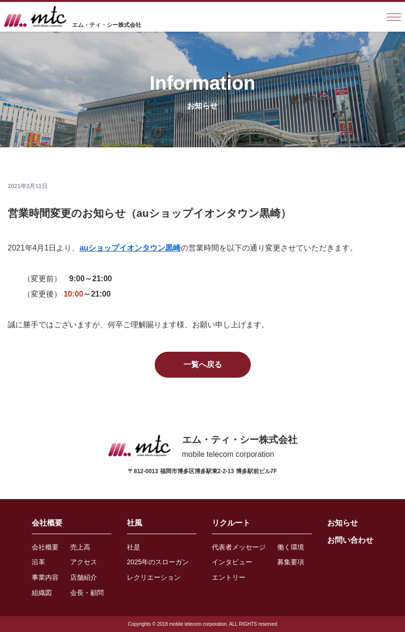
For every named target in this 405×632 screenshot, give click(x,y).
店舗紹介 (83, 577)
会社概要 (47, 523)
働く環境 (290, 547)
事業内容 (45, 577)
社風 (134, 523)
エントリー (228, 577)
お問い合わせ (350, 540)
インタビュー (232, 562)
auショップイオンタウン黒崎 (130, 248)
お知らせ (342, 523)
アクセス (83, 562)
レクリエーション (154, 577)
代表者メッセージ (239, 547)
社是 (133, 547)
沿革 (38, 562)
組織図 (42, 592)
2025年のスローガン (158, 562)
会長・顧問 (87, 592)
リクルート (231, 523)
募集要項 (290, 562)
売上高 (80, 547)
